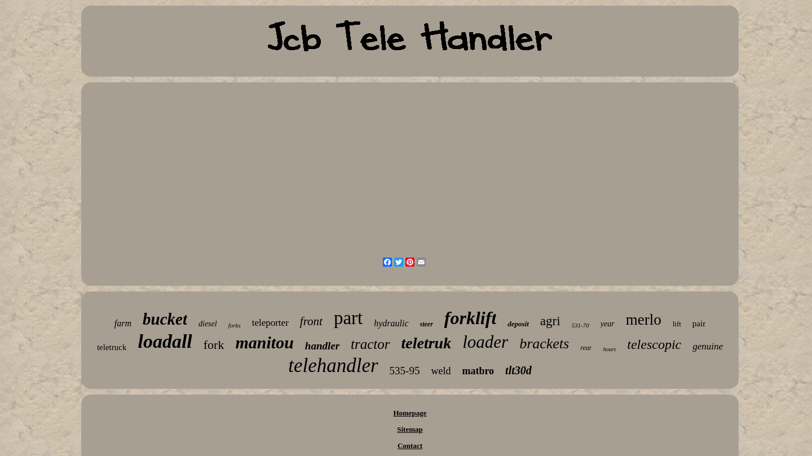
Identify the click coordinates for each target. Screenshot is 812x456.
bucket (165, 319)
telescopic (654, 344)
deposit (518, 324)
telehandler (333, 366)
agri (550, 321)
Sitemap (410, 429)
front (311, 321)
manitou (264, 342)
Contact (410, 445)
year (608, 324)
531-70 (580, 325)
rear (586, 348)
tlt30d (518, 370)
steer (426, 324)
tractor (370, 344)
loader (485, 342)
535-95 (405, 371)
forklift (470, 318)
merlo (643, 319)
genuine (707, 346)
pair (698, 323)
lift (677, 324)
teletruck (111, 347)
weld (441, 371)
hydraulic (391, 323)
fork (214, 345)
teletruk (426, 343)
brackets (544, 343)
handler (322, 346)
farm (122, 323)
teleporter (270, 322)
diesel (207, 324)
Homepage (409, 413)
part (348, 318)
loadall (165, 341)
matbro (478, 371)
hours (609, 349)
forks (234, 325)
